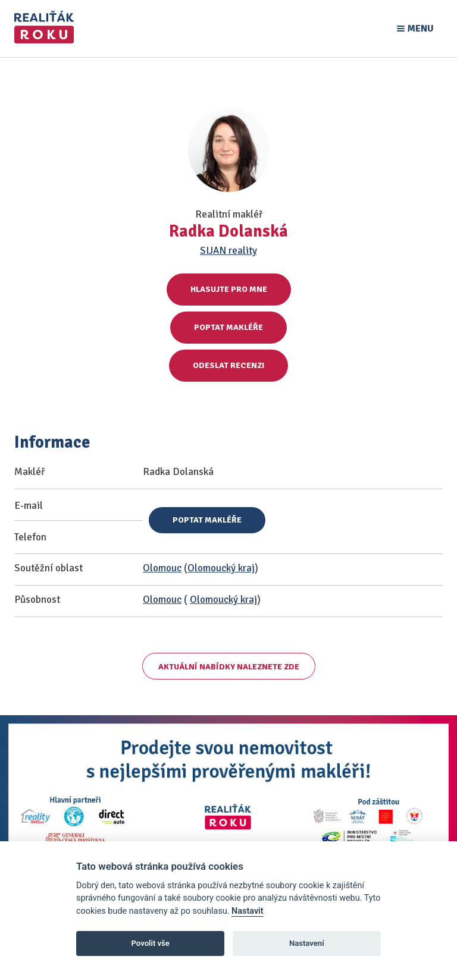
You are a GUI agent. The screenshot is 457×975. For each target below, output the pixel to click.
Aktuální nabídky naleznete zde (228, 667)
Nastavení (306, 943)
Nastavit (247, 911)
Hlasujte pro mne (228, 289)
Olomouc (162, 568)
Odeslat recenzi (228, 365)
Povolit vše (151, 943)
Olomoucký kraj (221, 568)
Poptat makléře (228, 327)
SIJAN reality (228, 251)
